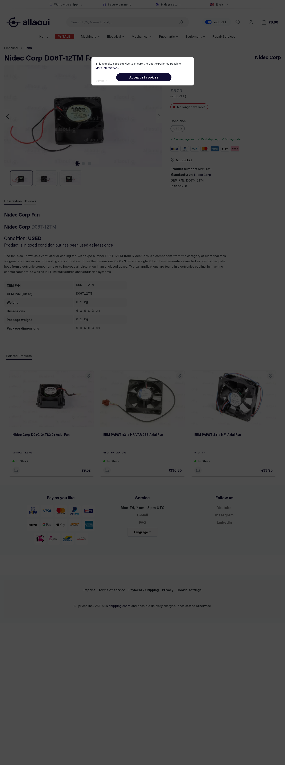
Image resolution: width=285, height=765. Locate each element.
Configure (101, 80)
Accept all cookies (143, 77)
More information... (107, 68)
